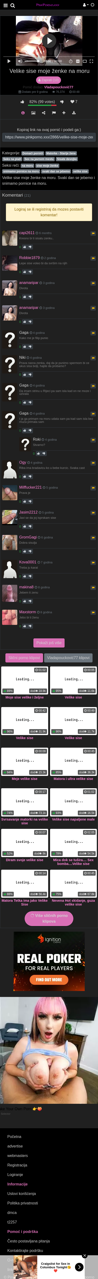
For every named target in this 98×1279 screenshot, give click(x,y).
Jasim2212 (28, 512)
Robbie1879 (29, 258)
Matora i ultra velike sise (73, 779)
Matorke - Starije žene (60, 153)
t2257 (12, 1222)
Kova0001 (27, 562)
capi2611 (27, 233)
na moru (27, 165)
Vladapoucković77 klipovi (68, 658)
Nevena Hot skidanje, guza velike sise (73, 902)
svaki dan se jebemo (56, 171)
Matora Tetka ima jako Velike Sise (25, 902)
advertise (15, 1146)
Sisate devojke (67, 159)
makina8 (26, 587)
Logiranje (15, 1175)
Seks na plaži (12, 159)
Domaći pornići (33, 153)
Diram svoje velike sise (24, 860)
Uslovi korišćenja (21, 1194)
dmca (12, 1213)
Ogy (22, 462)
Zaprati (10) (48, 80)
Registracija (17, 1165)
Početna (14, 1137)
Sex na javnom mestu (39, 159)
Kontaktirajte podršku (25, 1251)
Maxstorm (27, 612)
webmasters (17, 1156)
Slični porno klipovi (24, 658)
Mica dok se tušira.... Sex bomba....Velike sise (73, 862)
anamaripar (28, 283)
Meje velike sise (24, 779)
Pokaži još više (49, 643)
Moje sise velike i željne (24, 697)
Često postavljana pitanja (28, 1241)
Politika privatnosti (22, 1203)
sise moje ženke (47, 165)
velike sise (80, 171)
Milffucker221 (30, 487)
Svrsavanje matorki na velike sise (24, 821)
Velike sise (73, 697)
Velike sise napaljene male (73, 819)
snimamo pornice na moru (21, 171)
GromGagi (28, 537)
